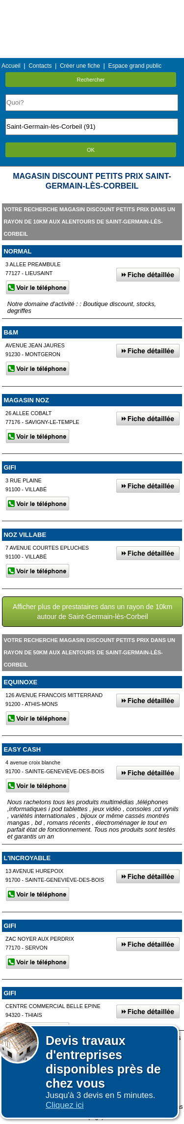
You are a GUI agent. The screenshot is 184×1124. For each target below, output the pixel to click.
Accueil (11, 65)
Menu (92, 7)
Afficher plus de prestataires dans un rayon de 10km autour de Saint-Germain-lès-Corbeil (92, 611)
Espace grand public (134, 65)
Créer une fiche (80, 65)
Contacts (40, 65)
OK (91, 150)
